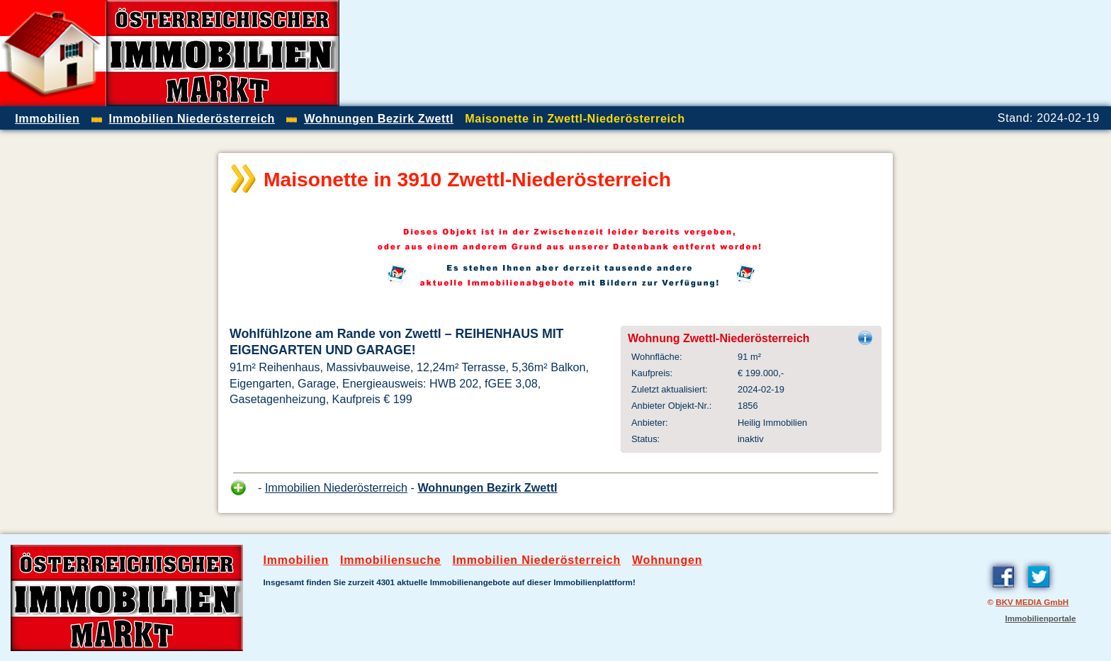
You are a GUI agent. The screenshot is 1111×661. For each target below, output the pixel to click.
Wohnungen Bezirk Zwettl (487, 487)
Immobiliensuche (390, 560)
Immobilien (296, 560)
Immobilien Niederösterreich (336, 487)
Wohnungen (667, 560)
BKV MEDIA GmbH (1032, 601)
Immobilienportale (1040, 618)
